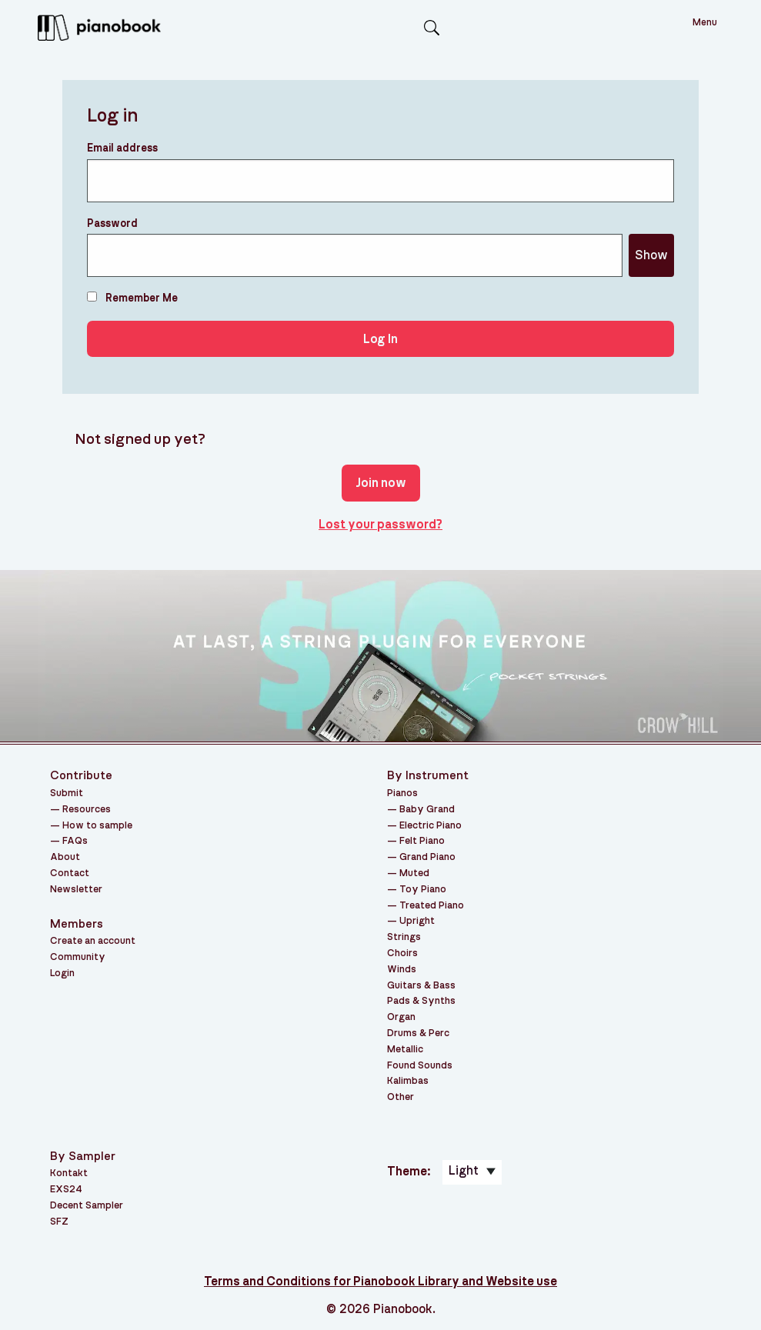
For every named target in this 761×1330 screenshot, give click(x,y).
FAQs (75, 841)
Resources (86, 810)
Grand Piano (427, 857)
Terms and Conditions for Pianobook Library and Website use (380, 1281)
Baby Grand (427, 810)
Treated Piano (431, 906)
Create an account (92, 941)
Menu (705, 23)
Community (77, 957)
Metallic (405, 1050)
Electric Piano (430, 826)
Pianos (402, 793)
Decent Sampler (86, 1206)
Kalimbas (408, 1081)
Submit (66, 793)
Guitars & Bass (421, 986)
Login (62, 973)
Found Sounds (419, 1066)
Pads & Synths (421, 1001)
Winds (401, 970)
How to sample (97, 826)
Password (112, 223)
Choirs (402, 953)
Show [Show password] (651, 255)
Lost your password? (380, 524)
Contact (69, 873)
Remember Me (132, 298)
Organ (401, 1017)
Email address (122, 148)
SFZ (59, 1222)
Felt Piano (422, 841)
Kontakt (69, 1173)
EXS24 (66, 1190)
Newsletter (76, 890)
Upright (417, 921)
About (65, 857)
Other (400, 1097)
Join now (380, 483)
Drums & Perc (418, 1033)
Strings (404, 937)
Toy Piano (422, 890)
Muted (414, 873)
